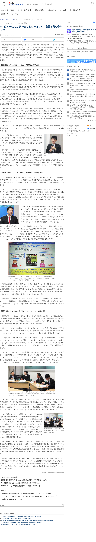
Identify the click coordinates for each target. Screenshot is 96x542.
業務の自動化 (39, 10)
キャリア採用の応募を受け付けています (80, 51)
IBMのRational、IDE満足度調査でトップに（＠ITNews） (21, 486)
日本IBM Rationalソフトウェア (13, 499)
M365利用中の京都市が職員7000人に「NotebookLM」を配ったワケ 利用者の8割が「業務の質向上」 (82, 107)
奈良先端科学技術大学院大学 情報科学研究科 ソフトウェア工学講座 (26, 493)
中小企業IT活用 (75, 10)
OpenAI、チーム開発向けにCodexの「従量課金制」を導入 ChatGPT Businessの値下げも (82, 85)
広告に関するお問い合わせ (77, 131)
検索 (94, 22)
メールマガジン (74, 133)
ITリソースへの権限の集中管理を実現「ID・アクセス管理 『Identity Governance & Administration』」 (28, 520)
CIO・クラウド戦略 (7, 10)
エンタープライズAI (15, 14)
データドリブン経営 (24, 10)
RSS (91, 126)
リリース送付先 (74, 128)
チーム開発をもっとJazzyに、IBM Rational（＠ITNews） (20, 483)
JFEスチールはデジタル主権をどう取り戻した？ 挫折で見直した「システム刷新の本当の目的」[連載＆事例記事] (82, 36)
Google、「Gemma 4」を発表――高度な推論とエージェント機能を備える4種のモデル (82, 96)
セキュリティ (51, 10)
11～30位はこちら (92, 120)
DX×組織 (63, 10)
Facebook (92, 128)
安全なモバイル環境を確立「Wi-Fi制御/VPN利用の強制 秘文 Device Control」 (21, 516)
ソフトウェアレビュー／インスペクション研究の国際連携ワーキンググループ (29, 496)
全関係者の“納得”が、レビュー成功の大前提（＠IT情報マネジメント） (25, 480)
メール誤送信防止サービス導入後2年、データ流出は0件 (15, 518)
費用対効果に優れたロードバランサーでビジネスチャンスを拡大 (18, 525)
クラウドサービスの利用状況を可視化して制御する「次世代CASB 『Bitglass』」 (22, 522)
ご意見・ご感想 (74, 126)
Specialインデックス (75, 136)
